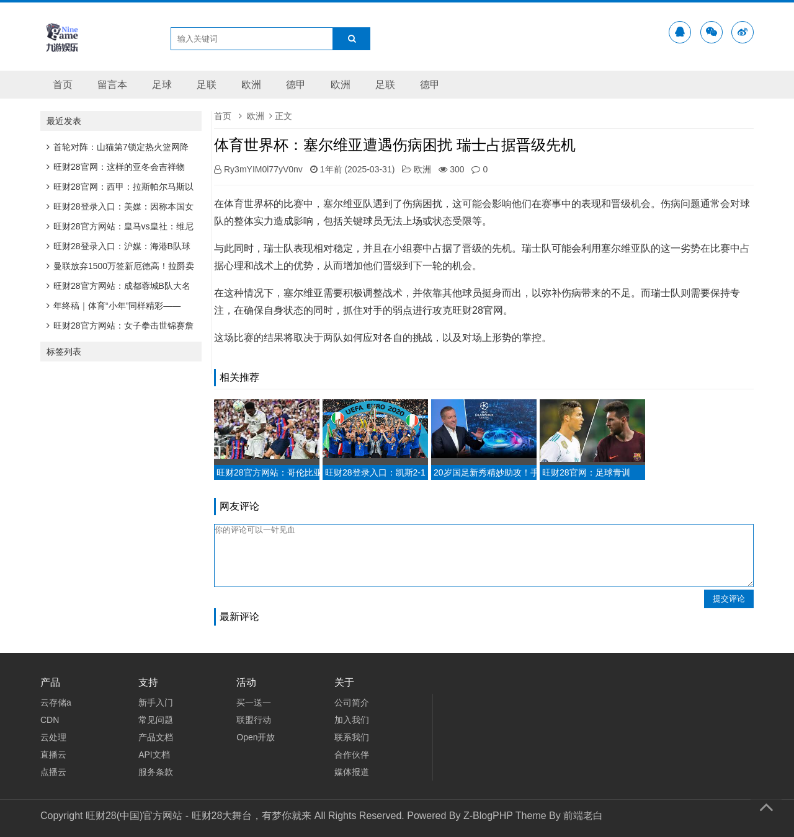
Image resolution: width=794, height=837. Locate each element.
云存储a (55, 702)
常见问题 (155, 720)
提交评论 (729, 598)
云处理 (53, 737)
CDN (49, 720)
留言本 (112, 84)
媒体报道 (351, 772)
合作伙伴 (351, 755)
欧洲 (251, 84)
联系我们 (351, 737)
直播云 (53, 755)
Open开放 (255, 737)
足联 (206, 84)
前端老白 (583, 815)
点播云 (53, 772)
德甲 (296, 84)
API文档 (154, 755)
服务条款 (155, 772)
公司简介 (351, 702)
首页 (63, 84)
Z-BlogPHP (488, 815)
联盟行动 (253, 720)
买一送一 (253, 702)
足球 (162, 84)
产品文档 (155, 737)
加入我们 (351, 720)
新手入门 (155, 702)
